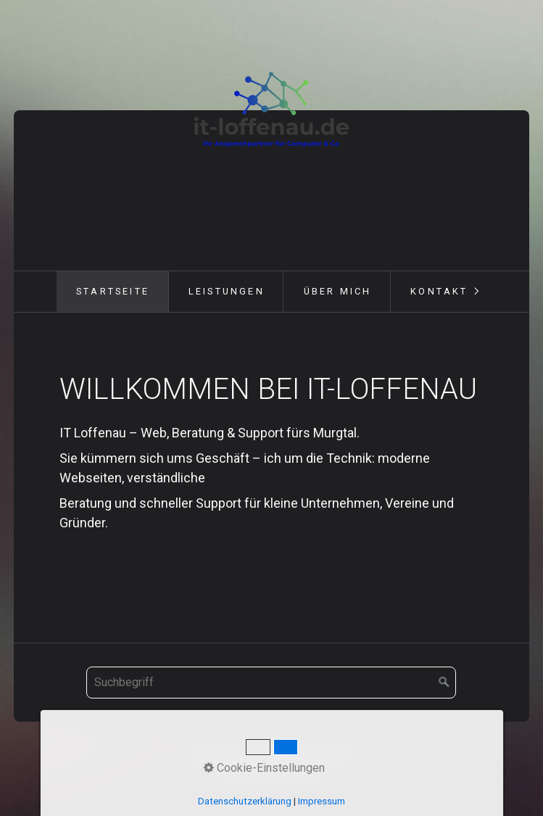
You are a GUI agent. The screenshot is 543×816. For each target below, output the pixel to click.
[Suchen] (444, 682)
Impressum (321, 801)
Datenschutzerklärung (244, 801)
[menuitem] (112, 291)
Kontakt (439, 291)
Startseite (112, 291)
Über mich (338, 291)
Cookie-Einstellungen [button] (264, 768)
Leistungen (226, 291)
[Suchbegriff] (271, 682)
